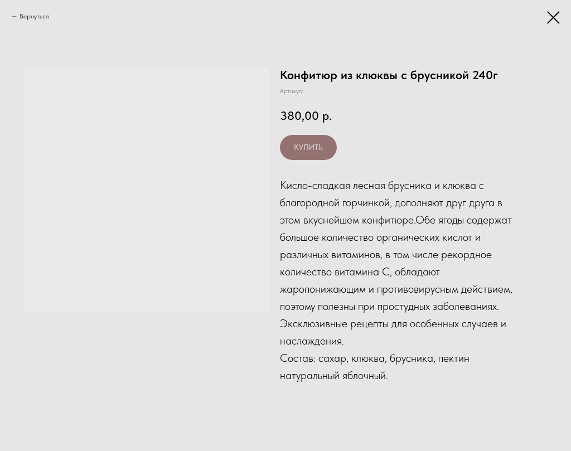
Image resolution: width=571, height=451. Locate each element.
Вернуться (34, 16)
